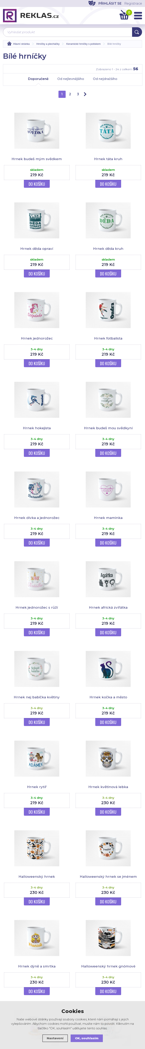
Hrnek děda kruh (108, 249)
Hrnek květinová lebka (108, 787)
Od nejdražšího (105, 79)
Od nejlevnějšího (70, 79)
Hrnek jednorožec (37, 338)
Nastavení (55, 1038)
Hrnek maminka (108, 518)
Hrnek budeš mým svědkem (37, 159)
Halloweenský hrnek (36, 877)
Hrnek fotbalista (108, 338)
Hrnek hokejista (37, 428)
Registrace (133, 3)
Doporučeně (38, 81)
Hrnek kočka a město (108, 697)
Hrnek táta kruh (108, 159)
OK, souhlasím (86, 1038)
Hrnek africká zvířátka (108, 607)
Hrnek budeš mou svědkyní (108, 428)
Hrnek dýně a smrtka (36, 966)
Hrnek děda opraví (36, 249)
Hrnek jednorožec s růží (37, 607)
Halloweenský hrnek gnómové (108, 966)
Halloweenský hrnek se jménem (108, 877)
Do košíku (37, 184)
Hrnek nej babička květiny (37, 697)
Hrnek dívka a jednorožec (36, 518)
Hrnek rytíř (37, 787)
